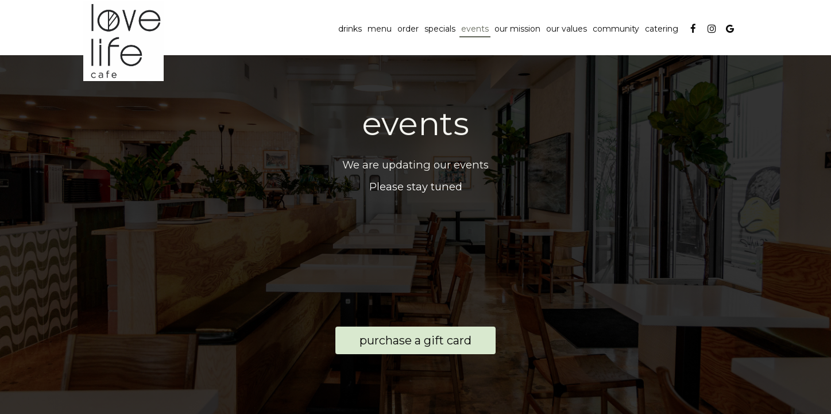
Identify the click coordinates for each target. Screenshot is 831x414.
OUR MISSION (517, 29)
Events (475, 29)
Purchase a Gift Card (403, 343)
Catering (661, 29)
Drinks (350, 29)
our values (566, 29)
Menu (380, 29)
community (616, 29)
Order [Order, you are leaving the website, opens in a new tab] (408, 29)
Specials (439, 29)
